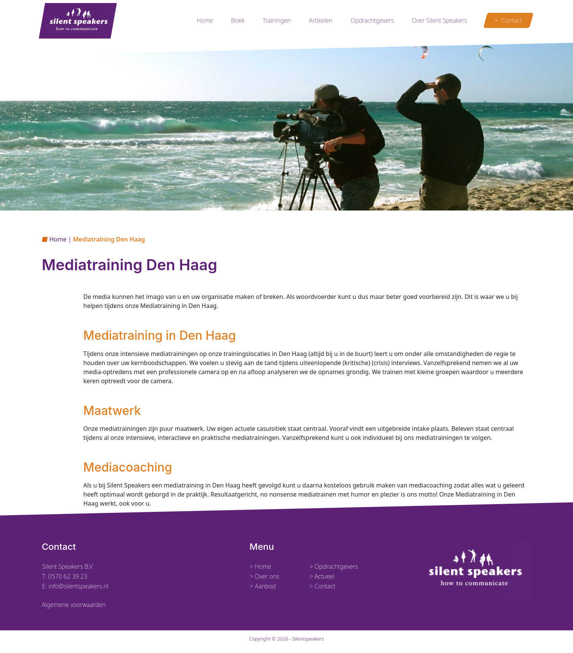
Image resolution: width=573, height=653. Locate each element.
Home (205, 20)
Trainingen (277, 20)
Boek (237, 20)
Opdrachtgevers (372, 20)
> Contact (322, 586)
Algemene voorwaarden (74, 604)
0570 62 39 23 (68, 576)
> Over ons (265, 576)
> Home (261, 566)
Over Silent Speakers (439, 20)
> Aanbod (263, 586)
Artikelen (320, 20)
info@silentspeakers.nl (77, 586)
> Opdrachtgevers (334, 566)
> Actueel (322, 576)
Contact (512, 20)
